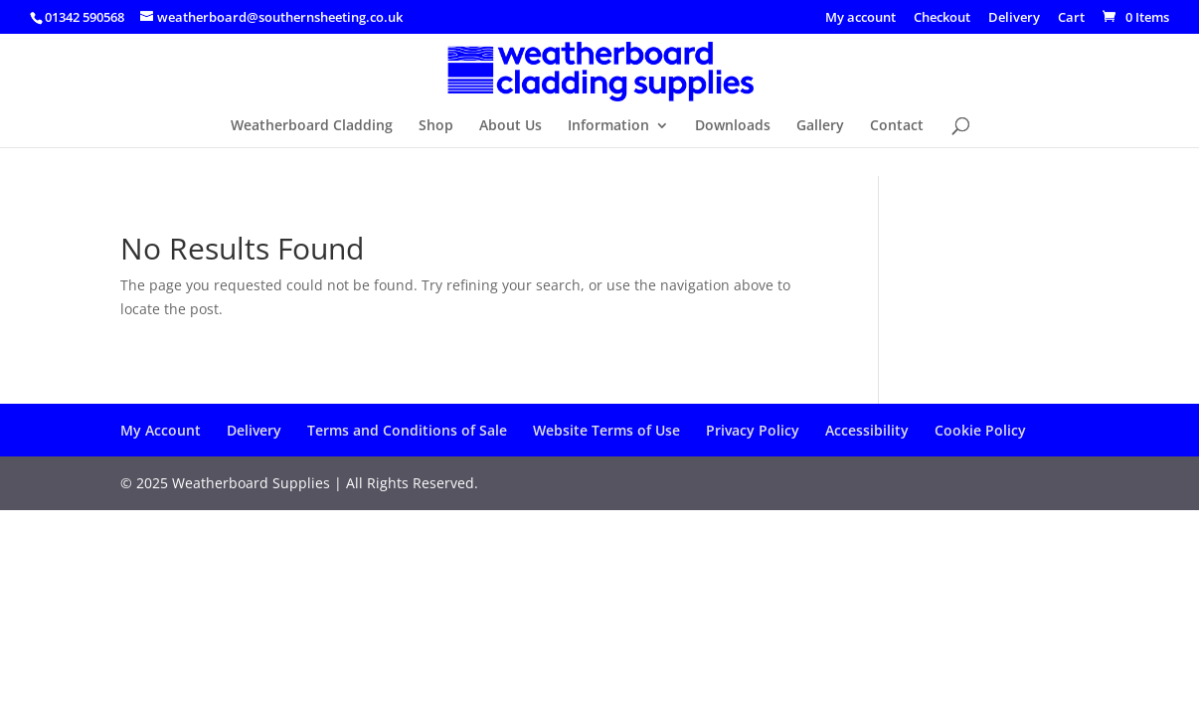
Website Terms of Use (606, 430)
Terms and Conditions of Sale (407, 430)
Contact (897, 126)
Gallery (820, 126)
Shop (436, 126)
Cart (1071, 18)
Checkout (942, 18)
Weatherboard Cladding (312, 126)
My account (860, 18)
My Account (160, 430)
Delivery (1014, 18)
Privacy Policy (752, 430)
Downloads (733, 126)
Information (608, 126)
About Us (510, 126)
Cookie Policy (980, 430)
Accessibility (867, 430)
